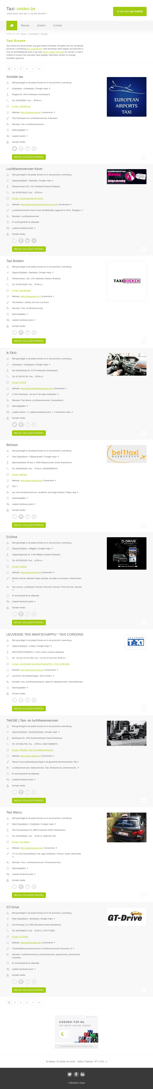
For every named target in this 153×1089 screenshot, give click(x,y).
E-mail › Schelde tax (21, 106)
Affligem (33, 548)
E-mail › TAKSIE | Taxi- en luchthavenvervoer (32, 750)
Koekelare (35, 824)
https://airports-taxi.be (31, 112)
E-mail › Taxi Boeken (21, 290)
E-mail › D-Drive (19, 566)
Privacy (82, 1083)
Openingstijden (20, 130)
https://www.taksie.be (30, 756)
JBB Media (73, 1083)
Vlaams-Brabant (19, 180)
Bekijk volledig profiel (29, 157)
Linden (32, 646)
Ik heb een (130, 11)
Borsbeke (34, 918)
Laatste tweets (20, 136)
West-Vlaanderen (20, 824)
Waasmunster (36, 456)
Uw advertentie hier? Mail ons (76, 1046)
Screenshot (48, 112)
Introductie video (64, 412)
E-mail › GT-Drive (20, 937)
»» (39, 68)
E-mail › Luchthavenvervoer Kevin (27, 198)
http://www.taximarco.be (32, 848)
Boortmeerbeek (36, 732)
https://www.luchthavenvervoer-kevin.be (39, 204)
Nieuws (25, 25)
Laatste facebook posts (24, 228)
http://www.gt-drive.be (31, 942)
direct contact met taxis (53, 52)
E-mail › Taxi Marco (21, 842)
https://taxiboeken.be (30, 296)
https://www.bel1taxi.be (31, 480)
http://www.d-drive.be (30, 572)
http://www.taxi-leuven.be (32, 670)
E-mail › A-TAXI (19, 382)
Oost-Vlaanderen (20, 456)
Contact (57, 25)
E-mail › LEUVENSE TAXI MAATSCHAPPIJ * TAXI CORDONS (41, 664)
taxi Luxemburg (34, 49)
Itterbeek (33, 180)
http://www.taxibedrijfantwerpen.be (36, 388)
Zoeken (41, 25)
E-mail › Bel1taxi (19, 474)
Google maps (43, 88)
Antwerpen (17, 88)
